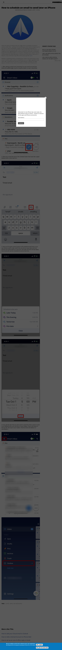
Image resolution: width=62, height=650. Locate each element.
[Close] (45, 98)
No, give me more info (42, 647)
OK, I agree (39, 644)
